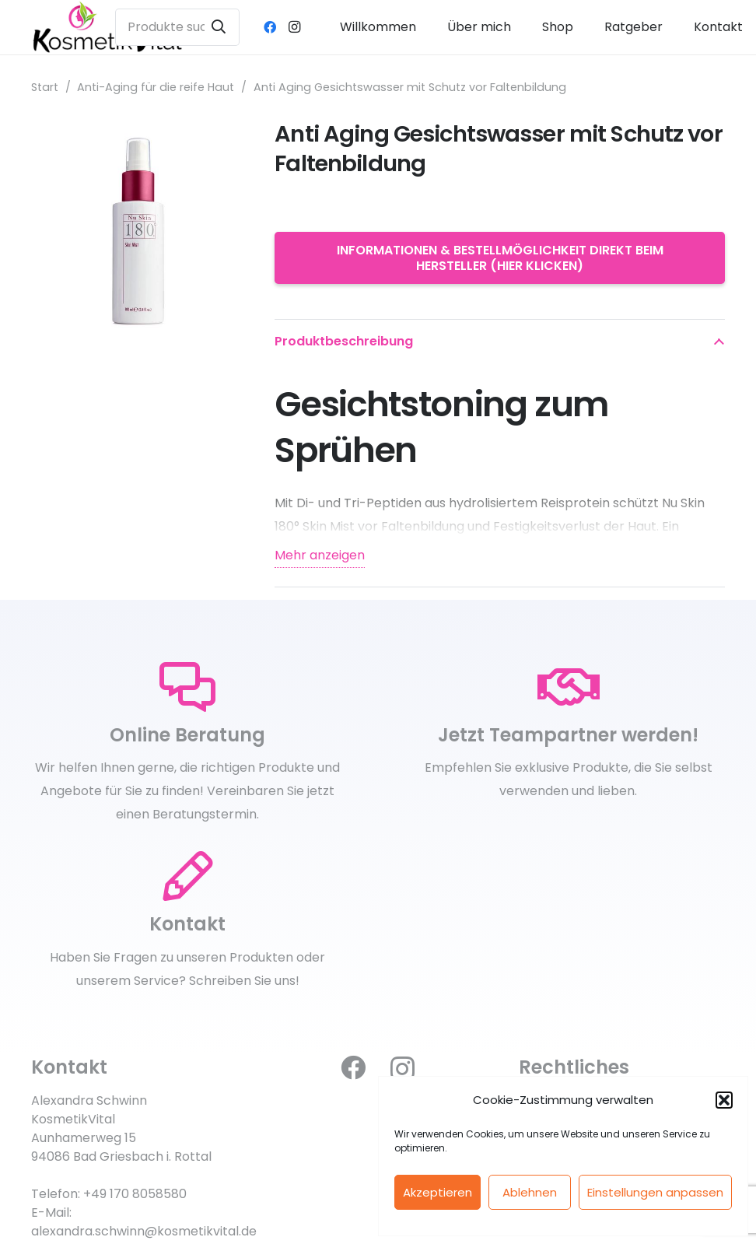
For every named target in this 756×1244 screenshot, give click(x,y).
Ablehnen (529, 1192)
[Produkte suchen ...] (177, 27)
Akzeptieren (437, 1192)
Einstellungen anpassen (655, 1192)
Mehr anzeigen (320, 555)
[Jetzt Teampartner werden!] (568, 687)
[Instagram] (294, 27)
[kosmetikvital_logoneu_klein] (107, 27)
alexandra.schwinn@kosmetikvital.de (144, 1231)
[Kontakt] (188, 876)
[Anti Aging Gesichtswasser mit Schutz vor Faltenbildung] (134, 131)
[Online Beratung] (188, 687)
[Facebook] (269, 27)
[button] (724, 1100)
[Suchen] (219, 27)
